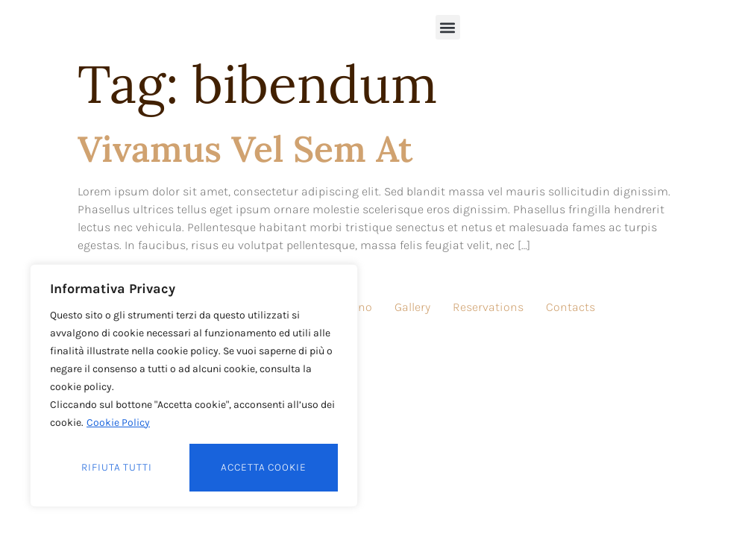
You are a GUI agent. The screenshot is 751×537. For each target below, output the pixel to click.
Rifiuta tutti (116, 467)
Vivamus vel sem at (245, 149)
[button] (448, 27)
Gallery (412, 307)
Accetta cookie (264, 467)
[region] (194, 385)
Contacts (570, 307)
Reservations (488, 307)
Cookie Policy (118, 422)
